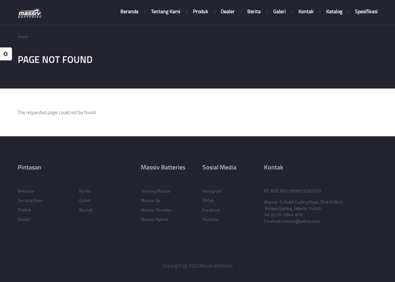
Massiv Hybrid (154, 219)
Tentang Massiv (156, 191)
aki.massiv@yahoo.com (298, 221)
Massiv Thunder (156, 210)
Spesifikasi (366, 11)
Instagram (212, 191)
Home (23, 37)
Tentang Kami (165, 11)
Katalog (334, 11)
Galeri (279, 11)
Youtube (210, 219)
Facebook (211, 210)
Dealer (228, 11)
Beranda (129, 11)
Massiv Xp (150, 200)
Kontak (306, 11)
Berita (253, 11)
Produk (200, 11)
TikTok (208, 200)
